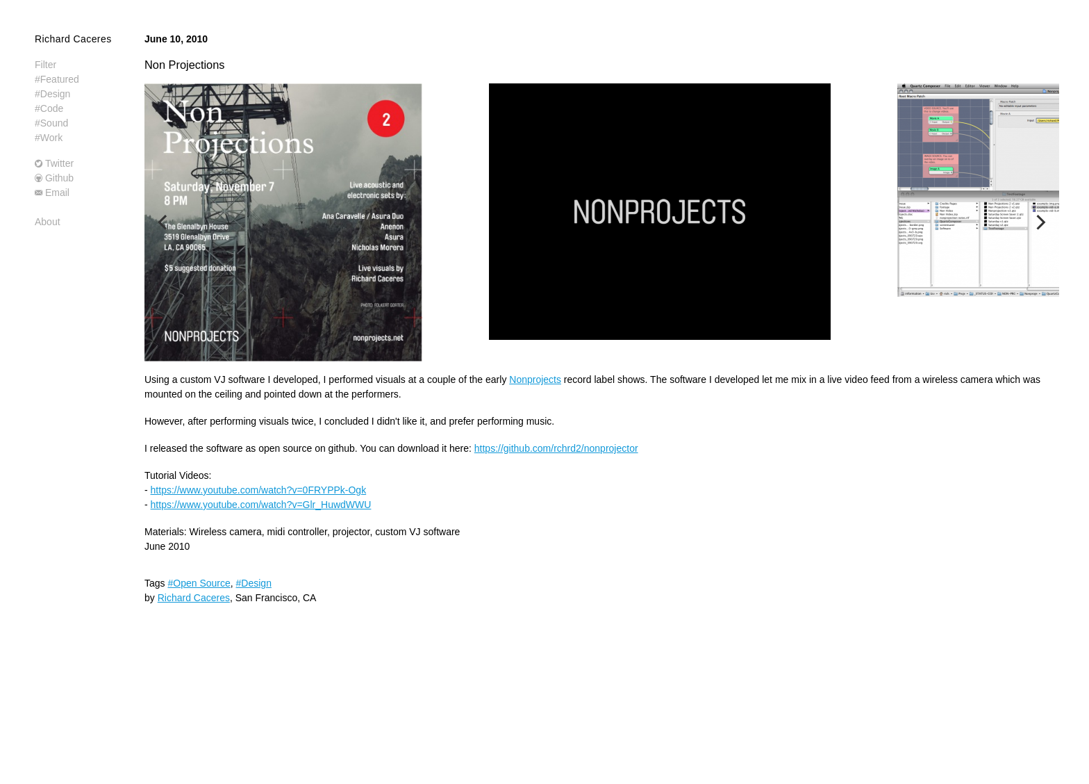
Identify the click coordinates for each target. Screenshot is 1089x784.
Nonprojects (535, 379)
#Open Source (198, 583)
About (47, 221)
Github (59, 177)
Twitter (59, 163)
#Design (254, 583)
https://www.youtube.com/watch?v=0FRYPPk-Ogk (259, 490)
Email (57, 192)
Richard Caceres (73, 38)
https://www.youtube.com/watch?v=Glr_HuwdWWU (261, 504)
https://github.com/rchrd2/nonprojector (556, 448)
